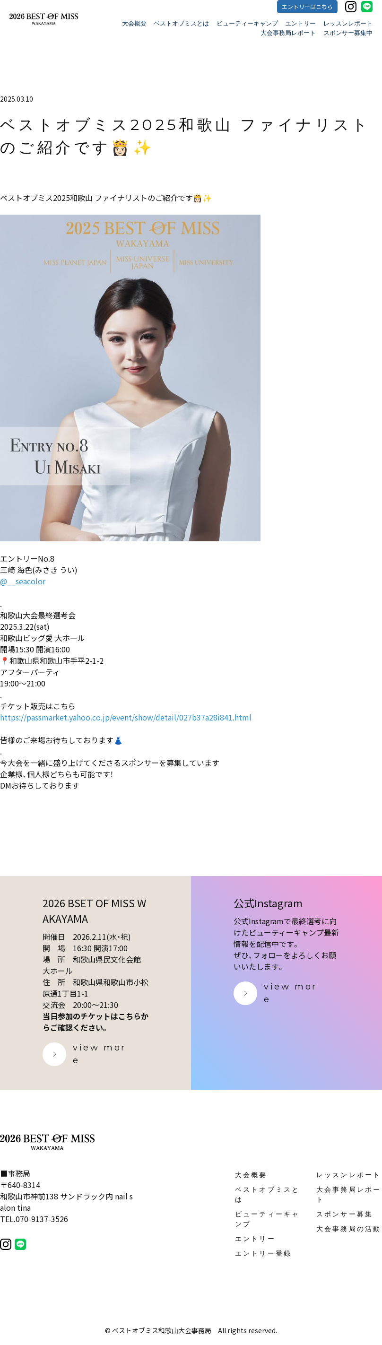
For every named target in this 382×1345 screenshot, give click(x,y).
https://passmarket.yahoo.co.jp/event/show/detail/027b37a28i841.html (126, 717)
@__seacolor (22, 581)
